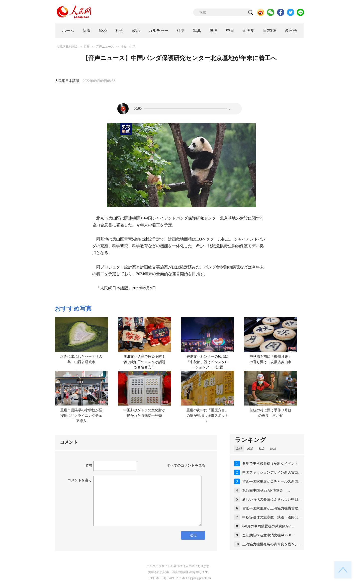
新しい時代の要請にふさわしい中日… (272, 499)
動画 (214, 30)
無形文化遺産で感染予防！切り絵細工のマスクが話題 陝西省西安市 (146, 362)
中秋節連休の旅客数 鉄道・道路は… (272, 517)
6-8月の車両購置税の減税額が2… (268, 526)
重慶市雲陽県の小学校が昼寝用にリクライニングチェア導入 (81, 415)
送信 (193, 535)
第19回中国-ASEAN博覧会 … (266, 490)
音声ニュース (105, 46)
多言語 (291, 30)
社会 (119, 30)
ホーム (68, 30)
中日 (230, 30)
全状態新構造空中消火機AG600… (268, 535)
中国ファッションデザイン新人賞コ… (272, 472)
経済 (103, 30)
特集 (87, 46)
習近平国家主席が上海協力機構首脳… (272, 508)
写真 (197, 30)
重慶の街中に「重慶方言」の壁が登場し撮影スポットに (207, 415)
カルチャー (158, 30)
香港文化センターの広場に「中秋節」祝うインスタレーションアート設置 (207, 362)
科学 (181, 30)
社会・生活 (127, 46)
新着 (86, 30)
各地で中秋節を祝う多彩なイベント (270, 463)
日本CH (269, 30)
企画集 (249, 30)
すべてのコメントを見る (186, 465)
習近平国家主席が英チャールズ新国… (272, 481)
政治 (136, 30)
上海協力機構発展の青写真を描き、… (272, 544)
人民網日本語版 (66, 46)
